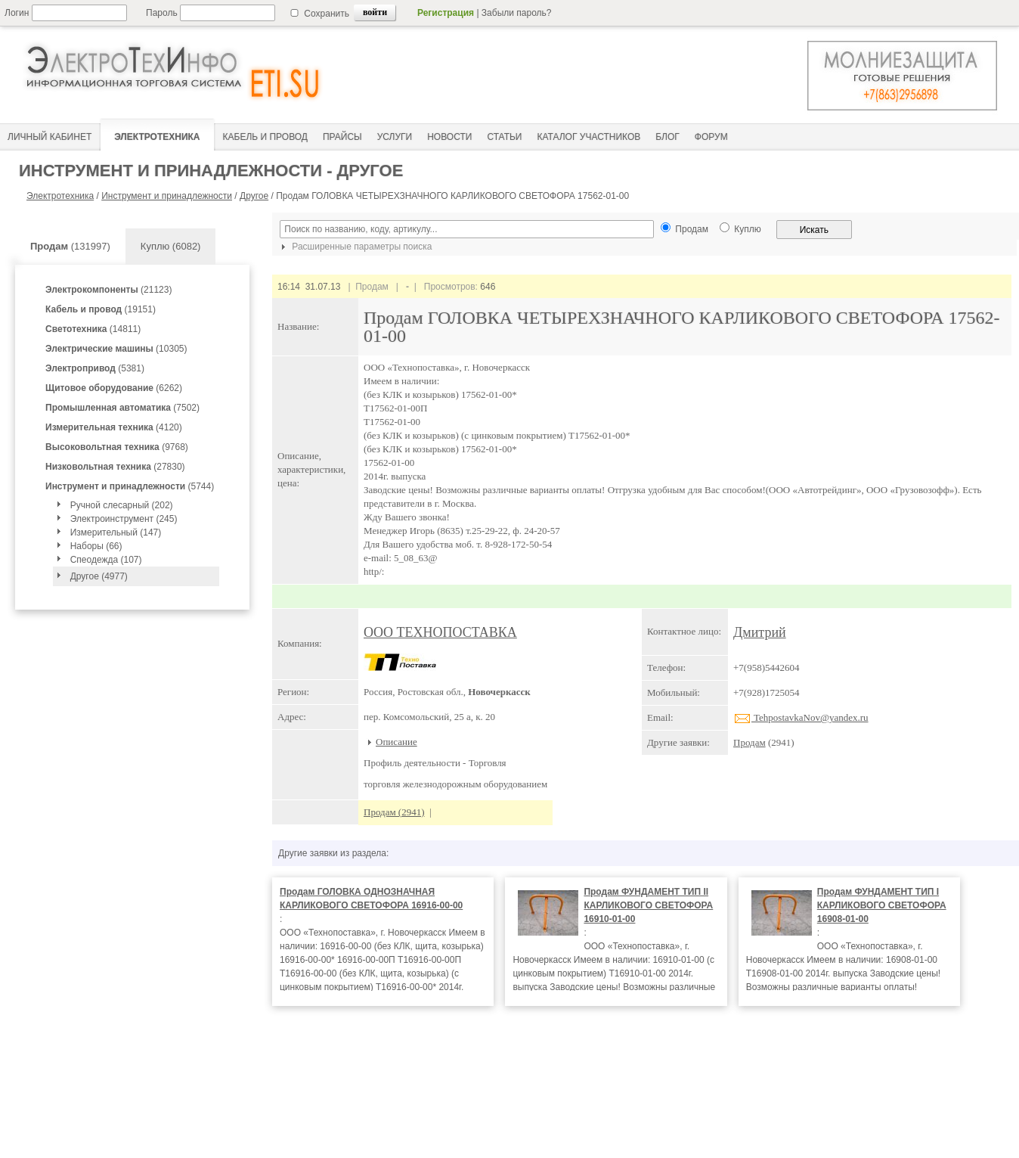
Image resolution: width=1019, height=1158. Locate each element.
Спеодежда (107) (106, 559)
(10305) (116, 348)
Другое (254, 196)
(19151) (100, 309)
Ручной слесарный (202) (121, 505)
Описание (396, 741)
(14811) (93, 329)
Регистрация (445, 13)
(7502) (122, 407)
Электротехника (60, 196)
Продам (749, 742)
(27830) (115, 466)
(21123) (108, 289)
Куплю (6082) (171, 246)
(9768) (116, 447)
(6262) (113, 388)
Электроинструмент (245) (124, 519)
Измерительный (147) (116, 532)
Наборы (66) (96, 546)
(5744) (129, 486)
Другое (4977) (99, 576)
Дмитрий (759, 632)
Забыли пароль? (517, 13)
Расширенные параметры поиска (354, 246)
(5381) (94, 368)
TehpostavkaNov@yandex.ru (801, 717)
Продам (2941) (394, 812)
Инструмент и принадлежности (166, 196)
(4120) (113, 427)
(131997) (70, 246)
